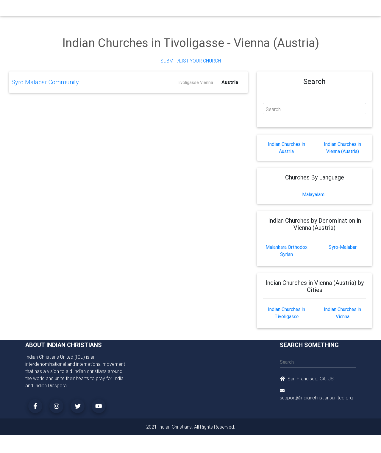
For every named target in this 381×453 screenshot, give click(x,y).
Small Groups (151, 10)
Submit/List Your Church (190, 61)
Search (273, 109)
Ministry (125, 10)
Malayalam (313, 194)
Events (195, 10)
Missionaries (237, 10)
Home (83, 9)
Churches (102, 10)
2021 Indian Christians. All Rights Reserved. (190, 427)
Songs (261, 10)
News (213, 10)
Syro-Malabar (343, 247)
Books (177, 10)
